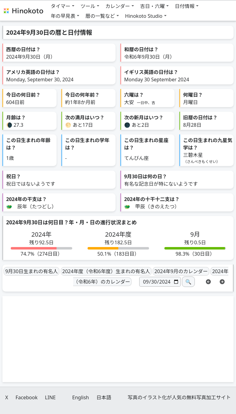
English (80, 397)
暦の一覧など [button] (100, 16)
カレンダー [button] (117, 6)
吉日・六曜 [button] (152, 6)
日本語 (103, 397)
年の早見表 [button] (63, 16)
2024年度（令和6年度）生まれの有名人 (106, 271)
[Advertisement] (118, 339)
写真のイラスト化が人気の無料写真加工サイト (179, 397)
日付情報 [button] (185, 6)
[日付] (160, 282)
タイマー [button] (60, 6)
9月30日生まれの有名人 (31, 271)
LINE (50, 397)
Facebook (26, 397)
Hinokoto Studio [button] (144, 16)
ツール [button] (88, 6)
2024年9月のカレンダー (181, 271)
